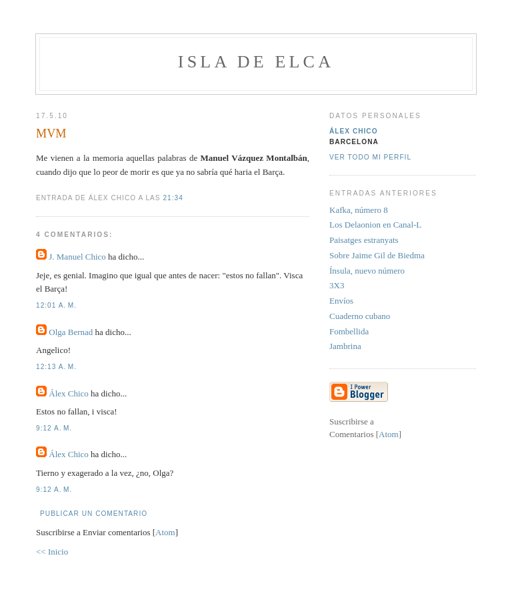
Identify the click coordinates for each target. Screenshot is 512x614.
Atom (165, 532)
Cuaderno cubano (359, 316)
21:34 (173, 198)
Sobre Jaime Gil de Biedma (377, 255)
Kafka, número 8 (358, 210)
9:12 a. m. (54, 428)
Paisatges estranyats (364, 240)
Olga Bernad (71, 332)
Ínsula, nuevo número (367, 271)
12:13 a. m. (56, 366)
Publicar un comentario (93, 513)
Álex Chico (69, 393)
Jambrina (345, 346)
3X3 (336, 285)
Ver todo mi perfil (370, 157)
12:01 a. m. (56, 305)
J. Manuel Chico (77, 257)
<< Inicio (52, 552)
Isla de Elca (256, 61)
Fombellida (349, 331)
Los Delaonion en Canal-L (375, 225)
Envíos (341, 301)
